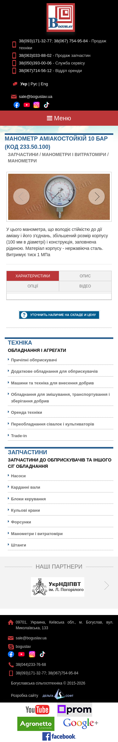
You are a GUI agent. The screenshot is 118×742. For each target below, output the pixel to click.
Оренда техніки (26, 412)
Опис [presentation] (85, 276)
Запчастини (23, 154)
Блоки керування (28, 499)
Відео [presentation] (85, 286)
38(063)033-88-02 (35, 55)
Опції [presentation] (32, 286)
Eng (44, 83)
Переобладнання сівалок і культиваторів (52, 424)
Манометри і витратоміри (74, 154)
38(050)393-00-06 (35, 63)
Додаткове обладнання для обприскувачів (54, 371)
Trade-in (19, 435)
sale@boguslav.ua (35, 96)
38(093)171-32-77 (35, 41)
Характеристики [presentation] (32, 276)
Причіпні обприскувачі (34, 360)
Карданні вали (25, 487)
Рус (34, 83)
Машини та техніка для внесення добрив (52, 383)
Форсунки (21, 522)
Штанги (18, 545)
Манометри (22, 160)
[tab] (33, 276)
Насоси (18, 476)
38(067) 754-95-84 (71, 41)
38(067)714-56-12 (35, 70)
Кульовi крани (25, 510)
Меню (59, 118)
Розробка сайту (40, 695)
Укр (23, 83)
